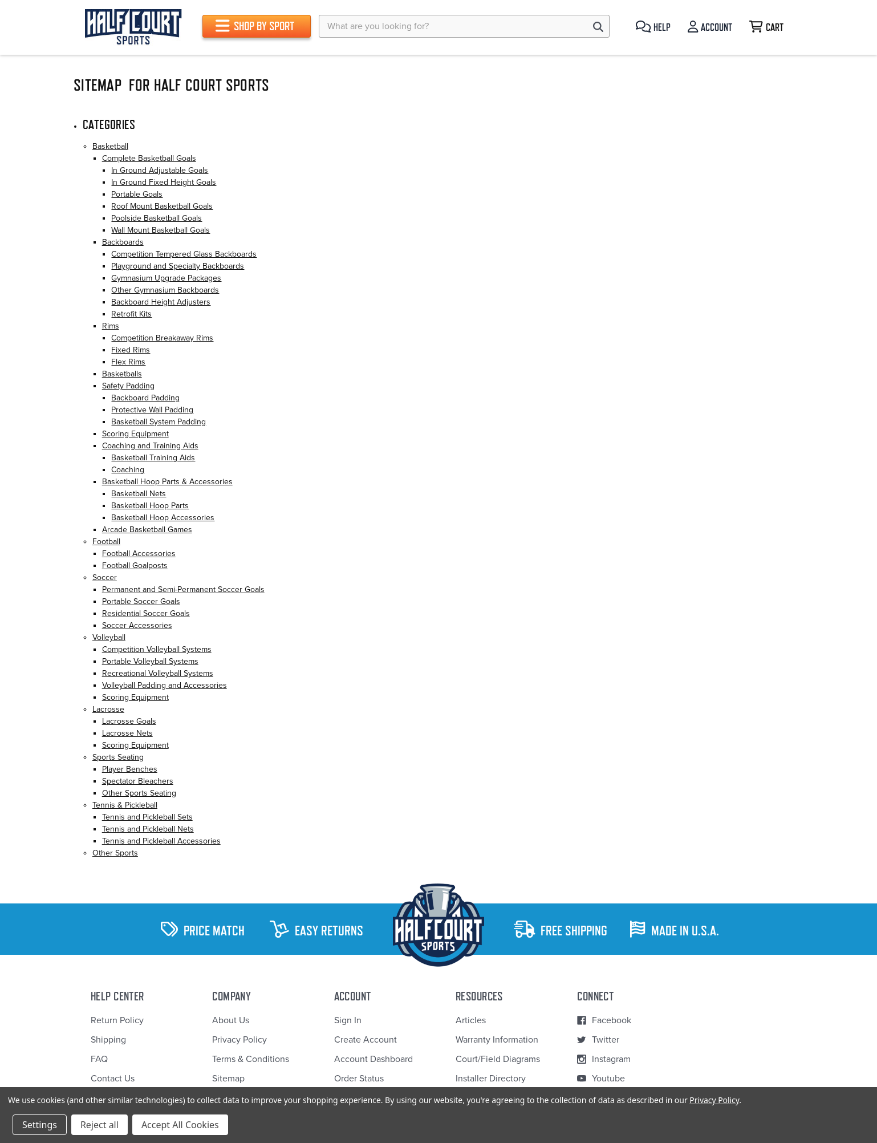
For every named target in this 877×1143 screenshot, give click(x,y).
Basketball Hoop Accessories (162, 517)
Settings (39, 1124)
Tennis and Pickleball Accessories (161, 841)
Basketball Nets (138, 493)
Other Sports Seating (139, 793)
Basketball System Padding (158, 422)
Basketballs (122, 374)
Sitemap (228, 1078)
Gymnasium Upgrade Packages (166, 278)
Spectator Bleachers (137, 781)
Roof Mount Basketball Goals (162, 206)
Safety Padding (128, 386)
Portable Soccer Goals (141, 601)
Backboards (123, 242)
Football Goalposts (135, 565)
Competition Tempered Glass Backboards (184, 254)
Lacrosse (108, 709)
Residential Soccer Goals (146, 613)
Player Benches (129, 769)
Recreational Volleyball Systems (157, 673)
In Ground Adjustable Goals (159, 170)
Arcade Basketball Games (147, 529)
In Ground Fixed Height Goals (163, 182)
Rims (110, 326)
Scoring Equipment (135, 434)
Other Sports (115, 853)
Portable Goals (137, 194)
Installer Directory (491, 1078)
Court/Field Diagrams (498, 1059)
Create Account (365, 1039)
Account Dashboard (373, 1059)
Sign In (348, 1020)
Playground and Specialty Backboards (177, 266)
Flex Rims (128, 362)
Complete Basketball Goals (149, 158)
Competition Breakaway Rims (162, 338)
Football (106, 541)
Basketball (110, 146)
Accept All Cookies (180, 1124)
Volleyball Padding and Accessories (164, 685)
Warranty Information (497, 1039)
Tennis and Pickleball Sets (147, 817)
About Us (230, 1020)
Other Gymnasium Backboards (165, 290)
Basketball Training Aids (153, 458)
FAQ (99, 1059)
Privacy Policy (239, 1039)
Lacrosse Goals (129, 721)
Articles (471, 1020)
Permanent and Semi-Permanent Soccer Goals (183, 589)
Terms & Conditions (250, 1059)
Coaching (127, 470)
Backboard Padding (145, 398)
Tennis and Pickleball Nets (148, 829)
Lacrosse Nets (127, 733)
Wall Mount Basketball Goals (160, 230)
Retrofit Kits (131, 314)
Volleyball (108, 637)
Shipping (108, 1039)
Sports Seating (118, 757)
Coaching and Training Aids (150, 446)
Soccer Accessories (137, 625)
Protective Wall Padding (152, 410)
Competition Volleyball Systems (157, 649)
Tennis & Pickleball (124, 805)
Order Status (359, 1078)
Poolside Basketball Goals (156, 218)
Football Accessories (139, 553)
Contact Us (113, 1078)
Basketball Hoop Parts (150, 505)
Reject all (99, 1124)
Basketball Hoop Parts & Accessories (167, 482)
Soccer (104, 577)
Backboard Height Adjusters (160, 302)
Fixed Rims (130, 350)
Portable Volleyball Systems (150, 661)
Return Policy (117, 1020)
